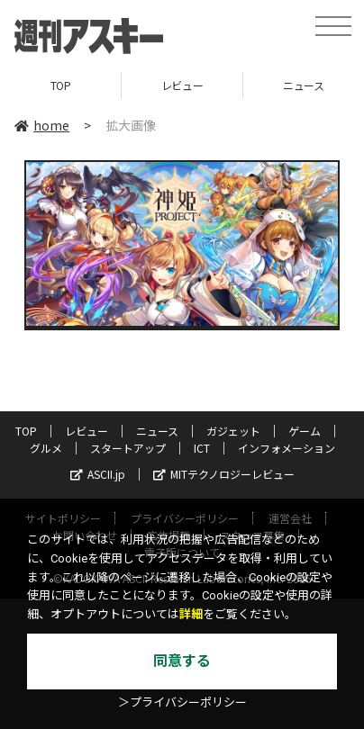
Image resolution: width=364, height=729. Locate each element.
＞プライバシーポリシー (182, 702)
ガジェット (233, 430)
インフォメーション (286, 447)
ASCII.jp (97, 474)
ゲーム (304, 430)
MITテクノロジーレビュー (224, 474)
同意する (182, 661)
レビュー (182, 85)
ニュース (157, 430)
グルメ (46, 447)
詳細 (191, 614)
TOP (60, 85)
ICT (202, 447)
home (41, 125)
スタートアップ (128, 447)
